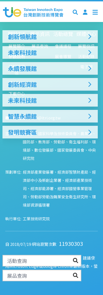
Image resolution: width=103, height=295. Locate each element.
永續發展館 (50, 68)
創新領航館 (50, 36)
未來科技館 (50, 52)
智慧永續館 (50, 116)
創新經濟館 (50, 84)
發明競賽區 (50, 132)
